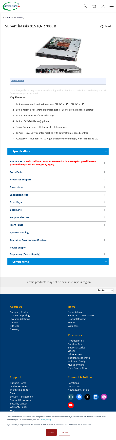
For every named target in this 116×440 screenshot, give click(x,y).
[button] (105, 26)
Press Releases (76, 312)
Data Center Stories (78, 368)
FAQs (13, 410)
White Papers (75, 354)
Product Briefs (76, 340)
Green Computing (20, 315)
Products (8, 17)
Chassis (19, 17)
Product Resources (20, 400)
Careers (14, 322)
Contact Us (74, 386)
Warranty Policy (18, 406)
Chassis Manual (17, 80)
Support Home (18, 382)
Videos (71, 350)
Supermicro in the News (81, 315)
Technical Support (20, 389)
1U (26, 17)
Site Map (14, 325)
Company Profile (19, 312)
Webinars (73, 325)
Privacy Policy (45, 420)
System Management (21, 396)
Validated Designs (78, 361)
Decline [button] (64, 432)
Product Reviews (77, 319)
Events (71, 322)
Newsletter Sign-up (78, 389)
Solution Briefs (76, 344)
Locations (73, 382)
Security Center (18, 403)
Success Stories (76, 347)
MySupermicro (76, 364)
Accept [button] (51, 432)
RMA (12, 393)
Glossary (14, 329)
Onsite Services (18, 386)
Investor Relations (20, 319)
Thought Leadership (79, 357)
